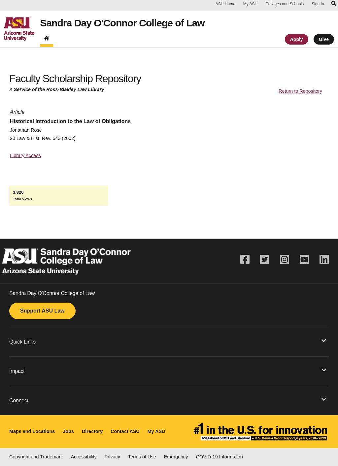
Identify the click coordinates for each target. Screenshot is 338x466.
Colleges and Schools (284, 4)
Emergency (176, 456)
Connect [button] (167, 400)
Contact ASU (125, 431)
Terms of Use (142, 456)
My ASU (250, 4)
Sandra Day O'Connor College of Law (128, 23)
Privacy (112, 456)
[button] (169, 341)
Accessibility (83, 456)
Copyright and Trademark (36, 456)
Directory (92, 431)
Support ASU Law (42, 311)
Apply (296, 40)
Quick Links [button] (167, 341)
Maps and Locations (32, 431)
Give (324, 40)
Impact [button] (167, 370)
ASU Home (225, 4)
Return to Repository (300, 91)
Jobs (68, 431)
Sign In (318, 4)
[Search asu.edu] (333, 4)
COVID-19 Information (219, 456)
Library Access (25, 155)
